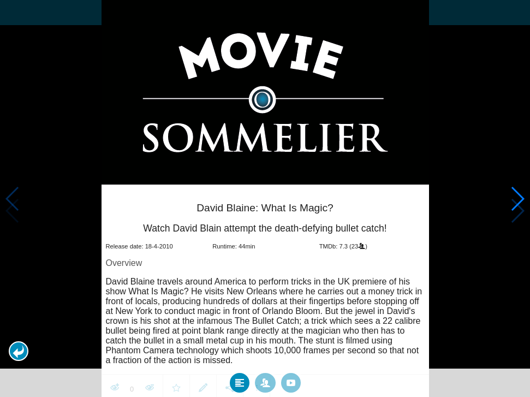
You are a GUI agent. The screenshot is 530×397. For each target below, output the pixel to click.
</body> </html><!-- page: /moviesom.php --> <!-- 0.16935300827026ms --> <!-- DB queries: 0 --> (265, 198)
